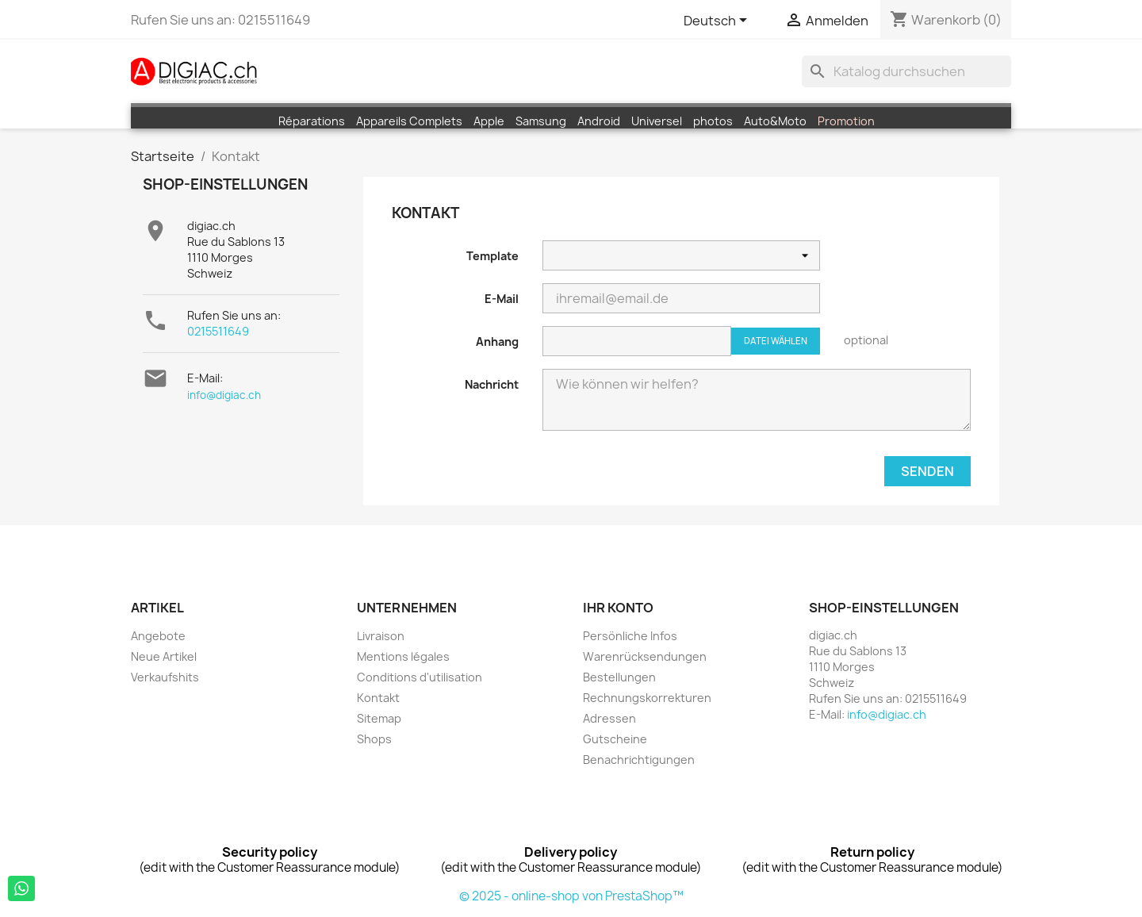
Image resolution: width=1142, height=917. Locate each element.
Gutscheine (615, 738)
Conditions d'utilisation (419, 677)
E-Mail (502, 298)
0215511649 (218, 331)
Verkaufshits (165, 677)
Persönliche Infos (630, 635)
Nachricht (492, 384)
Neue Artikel (164, 656)
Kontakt (378, 697)
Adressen (609, 718)
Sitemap (379, 718)
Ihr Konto (618, 607)
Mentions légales (403, 656)
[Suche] (906, 71)
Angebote (158, 635)
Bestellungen (619, 677)
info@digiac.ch (224, 395)
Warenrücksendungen (645, 656)
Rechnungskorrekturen (647, 697)
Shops (374, 738)
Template (492, 255)
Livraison (380, 635)
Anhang (497, 341)
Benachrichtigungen (639, 759)
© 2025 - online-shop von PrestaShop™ (571, 896)
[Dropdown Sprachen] (718, 21)
